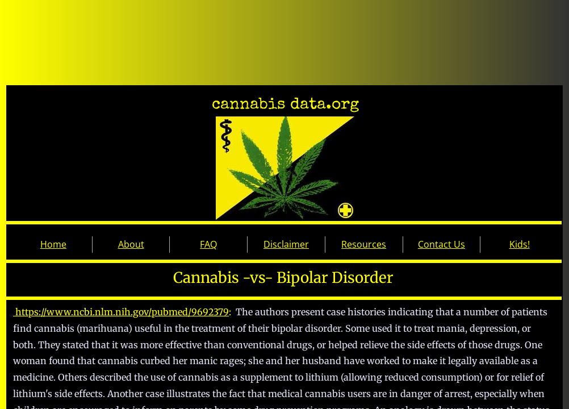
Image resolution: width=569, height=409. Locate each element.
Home (53, 244)
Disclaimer (286, 244)
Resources (363, 244)
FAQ (208, 244)
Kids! (519, 244)
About (131, 244)
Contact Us (441, 244)
